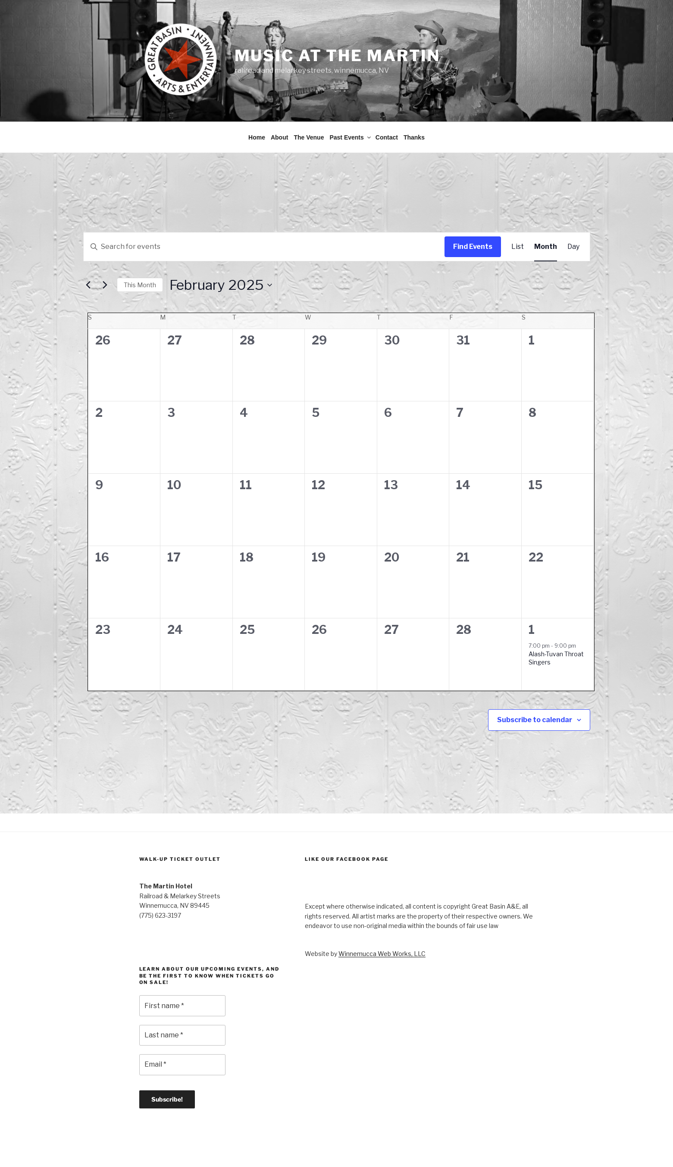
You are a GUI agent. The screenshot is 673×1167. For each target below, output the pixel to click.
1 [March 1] (532, 599)
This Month (140, 254)
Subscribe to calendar (534, 689)
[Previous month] (88, 254)
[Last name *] (182, 1004)
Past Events (350, 106)
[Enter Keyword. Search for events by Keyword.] (264, 216)
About (279, 106)
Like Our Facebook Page (346, 828)
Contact (387, 106)
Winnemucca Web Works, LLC (382, 922)
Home (256, 106)
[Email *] (182, 1033)
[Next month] (105, 254)
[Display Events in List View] (517, 216)
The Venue (309, 106)
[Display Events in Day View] (573, 216)
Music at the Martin (338, 55)
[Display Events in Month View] (545, 216)
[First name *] (182, 974)
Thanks (414, 106)
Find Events (472, 215)
